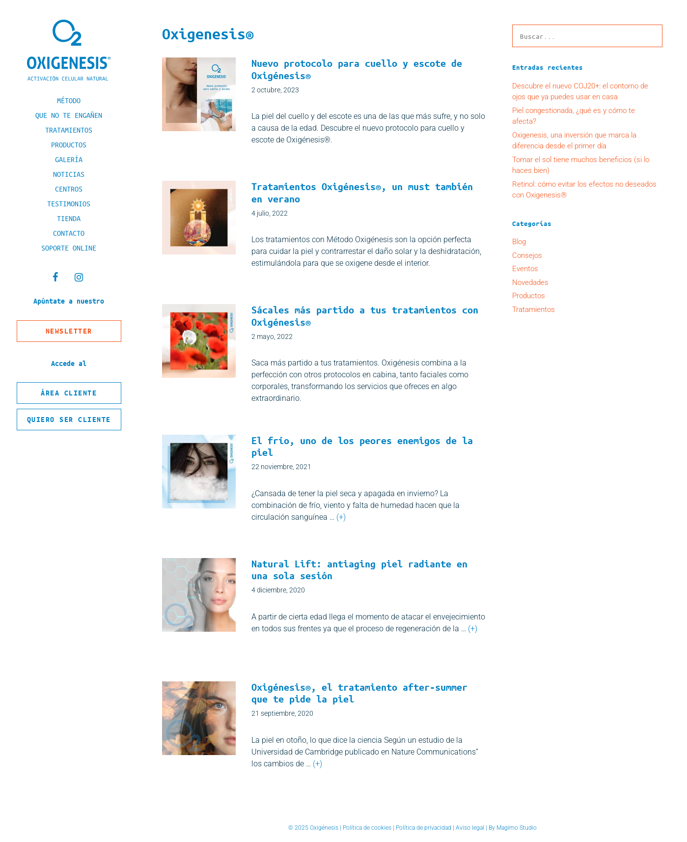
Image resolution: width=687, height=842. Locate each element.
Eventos (525, 268)
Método (69, 100)
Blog (519, 241)
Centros (68, 188)
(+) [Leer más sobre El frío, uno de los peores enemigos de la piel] (341, 517)
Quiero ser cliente (69, 419)
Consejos (527, 255)
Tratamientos (68, 129)
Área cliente (69, 393)
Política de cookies (367, 827)
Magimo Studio (516, 827)
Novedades (530, 282)
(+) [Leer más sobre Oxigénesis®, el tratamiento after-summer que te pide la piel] (317, 763)
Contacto (68, 232)
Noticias (68, 173)
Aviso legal (470, 827)
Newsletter (69, 331)
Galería (68, 159)
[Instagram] (78, 277)
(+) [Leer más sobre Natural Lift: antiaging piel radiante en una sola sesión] (472, 628)
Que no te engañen (68, 115)
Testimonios (68, 203)
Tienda (69, 218)
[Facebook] (55, 277)
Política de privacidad (423, 827)
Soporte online (68, 247)
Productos (68, 144)
